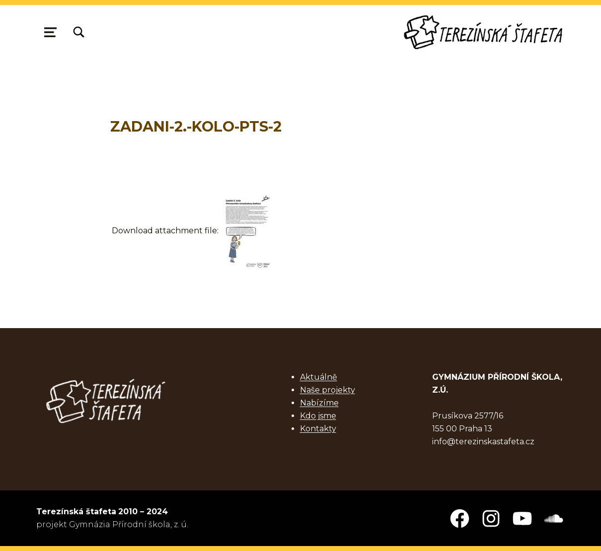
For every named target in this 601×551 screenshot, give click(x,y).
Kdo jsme (318, 415)
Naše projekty (327, 390)
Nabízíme (319, 403)
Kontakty (318, 428)
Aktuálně (318, 377)
